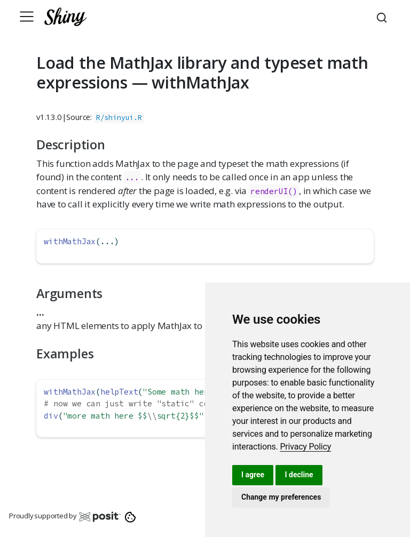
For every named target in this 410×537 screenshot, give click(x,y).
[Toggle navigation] (26, 16)
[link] (305, 447)
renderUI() (273, 191)
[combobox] (383, 16)
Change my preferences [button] (281, 497)
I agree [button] (252, 474)
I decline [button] (299, 474)
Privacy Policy (305, 447)
